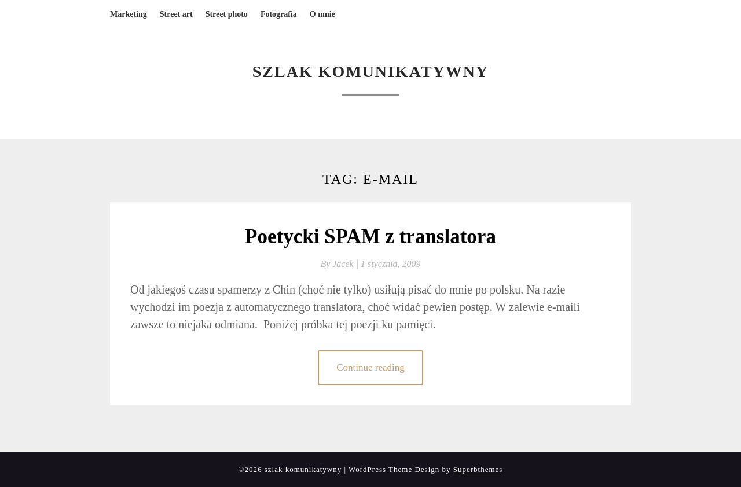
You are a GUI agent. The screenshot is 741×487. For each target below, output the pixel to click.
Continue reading (370, 367)
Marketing (128, 14)
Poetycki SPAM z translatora (370, 236)
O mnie (322, 14)
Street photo (227, 14)
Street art (176, 14)
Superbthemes (478, 469)
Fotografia (279, 14)
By (340, 264)
